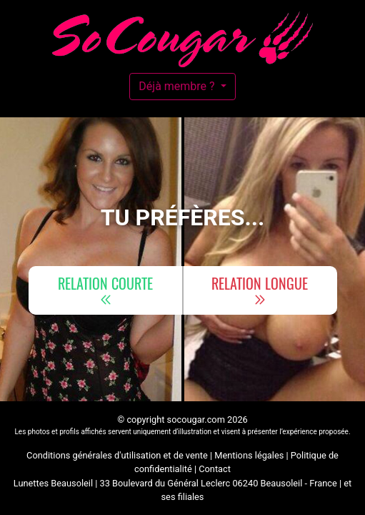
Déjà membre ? (178, 86)
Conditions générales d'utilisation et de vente (117, 455)
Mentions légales (249, 455)
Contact (215, 469)
